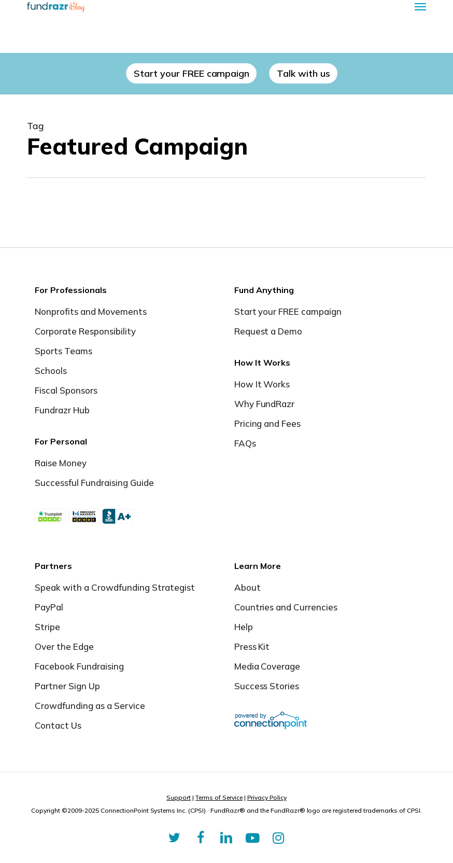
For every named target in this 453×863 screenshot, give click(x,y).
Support (178, 797)
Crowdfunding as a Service (90, 705)
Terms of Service (219, 797)
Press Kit (252, 646)
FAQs (245, 443)
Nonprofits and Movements (91, 311)
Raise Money (61, 462)
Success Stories (267, 685)
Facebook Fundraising (79, 666)
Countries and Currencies (286, 607)
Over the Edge (64, 646)
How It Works (262, 384)
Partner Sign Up (67, 685)
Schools (51, 370)
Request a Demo (268, 331)
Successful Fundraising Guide (94, 482)
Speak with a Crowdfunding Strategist (114, 587)
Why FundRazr (264, 403)
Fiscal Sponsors (66, 390)
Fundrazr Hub (62, 410)
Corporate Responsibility (85, 331)
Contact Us (58, 725)
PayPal (49, 607)
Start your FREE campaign (288, 311)
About (247, 587)
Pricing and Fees (267, 423)
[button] (420, 6)
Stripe (47, 626)
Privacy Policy (267, 797)
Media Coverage (267, 666)
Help (243, 626)
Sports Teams (63, 350)
